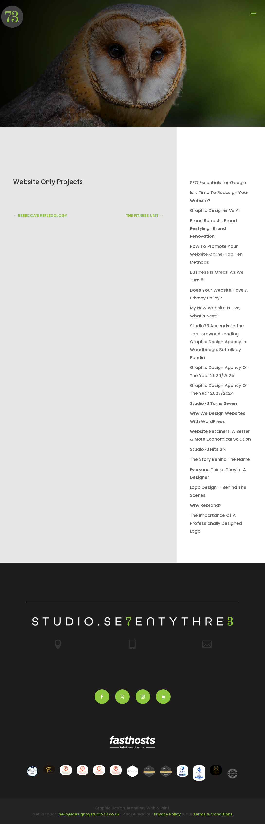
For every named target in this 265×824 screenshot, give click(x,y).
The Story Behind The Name (220, 459)
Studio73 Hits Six (208, 449)
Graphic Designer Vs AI (215, 210)
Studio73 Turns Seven (213, 403)
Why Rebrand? (205, 505)
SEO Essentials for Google (218, 182)
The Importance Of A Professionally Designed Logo (216, 523)
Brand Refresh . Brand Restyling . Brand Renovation (213, 228)
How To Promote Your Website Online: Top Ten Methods (216, 254)
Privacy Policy (167, 814)
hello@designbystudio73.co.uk (89, 814)
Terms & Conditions (213, 814)
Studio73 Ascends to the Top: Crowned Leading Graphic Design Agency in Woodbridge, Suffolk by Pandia (218, 341)
